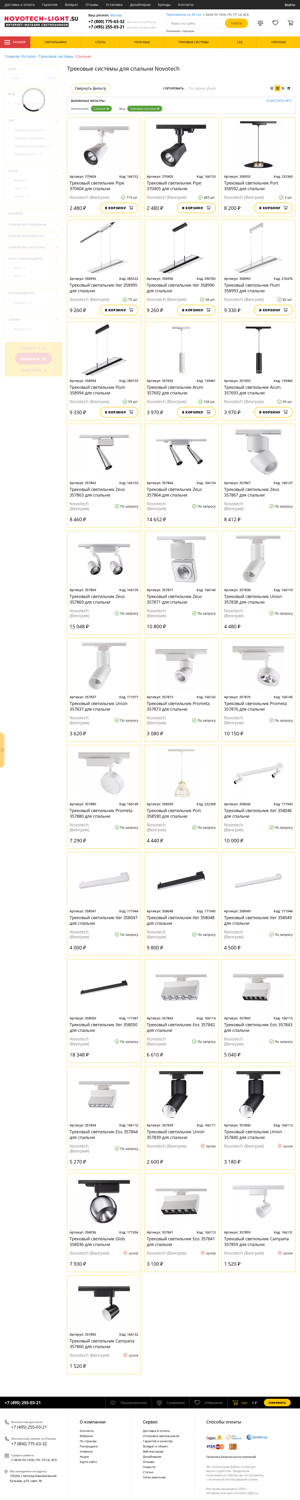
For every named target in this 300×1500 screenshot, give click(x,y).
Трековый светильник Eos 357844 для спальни (104, 1134)
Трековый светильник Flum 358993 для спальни (252, 287)
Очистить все (278, 101)
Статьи (148, 1472)
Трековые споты (28, 154)
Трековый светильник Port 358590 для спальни (174, 813)
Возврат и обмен (155, 1446)
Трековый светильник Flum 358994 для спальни (97, 390)
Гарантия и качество (158, 1441)
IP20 (19, 268)
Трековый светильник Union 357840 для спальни (253, 1134)
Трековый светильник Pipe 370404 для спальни (97, 185)
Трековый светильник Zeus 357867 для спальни (251, 492)
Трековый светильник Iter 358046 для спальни (258, 813)
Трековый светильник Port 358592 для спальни (251, 185)
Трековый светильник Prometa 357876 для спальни (255, 706)
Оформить (277, 1402)
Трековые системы (56, 56)
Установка (114, 4)
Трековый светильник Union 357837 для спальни (99, 706)
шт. (240, 1402)
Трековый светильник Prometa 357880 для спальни (101, 813)
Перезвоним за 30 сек (183, 15)
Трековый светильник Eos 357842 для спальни (181, 1027)
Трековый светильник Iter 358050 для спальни (103, 1027)
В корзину (119, 208)
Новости (149, 1467)
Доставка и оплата (20, 4)
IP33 (19, 276)
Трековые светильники (33, 146)
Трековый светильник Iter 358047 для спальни (103, 920)
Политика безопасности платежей (231, 1457)
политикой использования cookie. (233, 1479)
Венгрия (22, 329)
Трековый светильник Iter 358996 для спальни (180, 287)
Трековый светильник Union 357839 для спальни (176, 1134)
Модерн (21, 180)
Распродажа (89, 1446)
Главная (12, 56)
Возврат (71, 4)
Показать (33, 359)
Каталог (15, 42)
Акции (84, 1456)
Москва (116, 15)
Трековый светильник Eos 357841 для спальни (181, 1241)
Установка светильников (161, 1436)
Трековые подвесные (30, 138)
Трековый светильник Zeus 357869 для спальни (97, 599)
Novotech (23, 303)
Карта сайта (88, 1462)
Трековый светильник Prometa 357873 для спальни (178, 706)
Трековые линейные (30, 130)
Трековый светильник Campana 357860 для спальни (102, 1343)
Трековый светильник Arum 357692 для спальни (175, 390)
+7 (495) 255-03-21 (122, 27)
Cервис (150, 1422)
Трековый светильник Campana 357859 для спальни (256, 1241)
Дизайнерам (140, 4)
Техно (21, 188)
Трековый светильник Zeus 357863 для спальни (97, 492)
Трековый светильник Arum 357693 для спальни (252, 390)
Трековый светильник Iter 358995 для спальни (103, 287)
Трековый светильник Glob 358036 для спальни (97, 1241)
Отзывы (92, 4)
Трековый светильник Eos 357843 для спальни (258, 1027)
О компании (93, 1422)
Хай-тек (22, 196)
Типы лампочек (154, 1477)
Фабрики (86, 1436)
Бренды (164, 4)
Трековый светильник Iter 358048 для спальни (180, 920)
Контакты (186, 4)
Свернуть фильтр (90, 88)
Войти (290, 5)
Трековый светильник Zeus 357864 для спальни (174, 492)
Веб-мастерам (153, 1451)
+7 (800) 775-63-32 (122, 21)
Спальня (101, 109)
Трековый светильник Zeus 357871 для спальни (174, 599)
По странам (88, 1441)
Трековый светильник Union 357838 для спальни (253, 599)
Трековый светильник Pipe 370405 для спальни (174, 185)
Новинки (86, 1451)
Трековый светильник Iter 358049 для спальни (258, 920)
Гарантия (49, 4)
